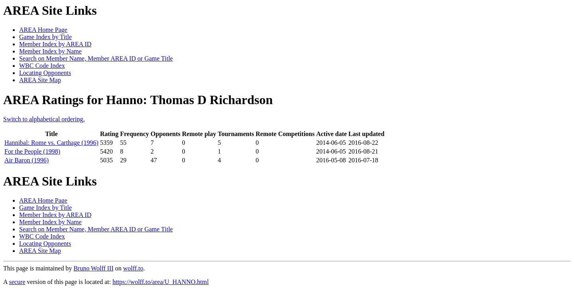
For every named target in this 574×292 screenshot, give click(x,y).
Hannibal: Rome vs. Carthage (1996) (51, 142)
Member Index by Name (50, 51)
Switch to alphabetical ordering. (44, 119)
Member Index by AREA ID (55, 44)
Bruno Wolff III (93, 268)
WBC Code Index (42, 65)
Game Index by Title (45, 37)
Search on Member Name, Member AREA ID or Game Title (96, 58)
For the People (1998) (32, 151)
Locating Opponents (45, 72)
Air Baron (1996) (26, 160)
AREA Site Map (40, 80)
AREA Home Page (43, 29)
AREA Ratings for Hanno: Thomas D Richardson (138, 100)
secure (17, 281)
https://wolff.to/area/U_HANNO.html (160, 281)
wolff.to (133, 268)
